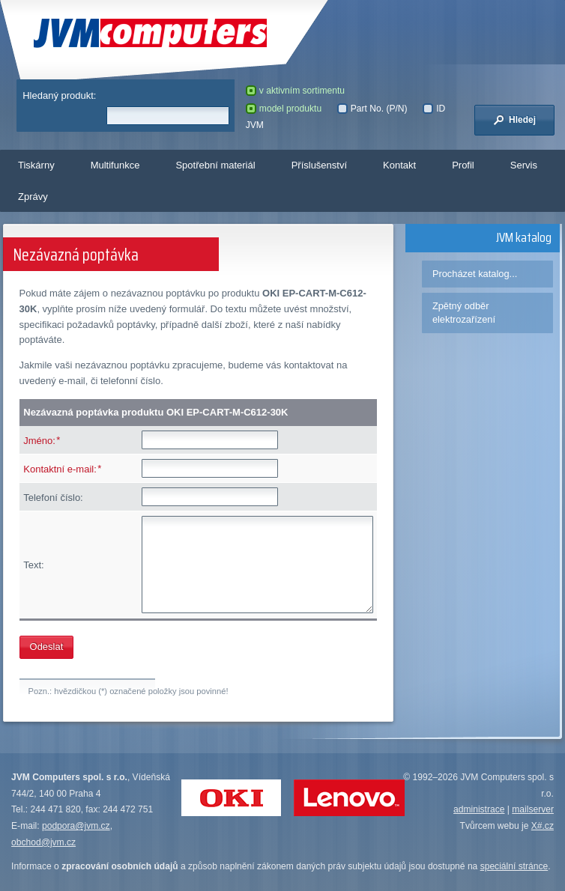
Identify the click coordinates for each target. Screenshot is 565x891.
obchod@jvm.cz (43, 842)
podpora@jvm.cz (76, 826)
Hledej (515, 120)
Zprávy (33, 196)
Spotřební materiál (215, 165)
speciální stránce (514, 866)
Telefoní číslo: (53, 497)
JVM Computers (150, 33)
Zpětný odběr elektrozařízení (463, 312)
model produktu (283, 108)
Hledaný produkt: (59, 95)
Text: (33, 565)
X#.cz (542, 826)
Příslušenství (319, 165)
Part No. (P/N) (372, 108)
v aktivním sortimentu (295, 90)
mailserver (533, 809)
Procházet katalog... (474, 273)
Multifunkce (115, 165)
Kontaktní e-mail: (60, 469)
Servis (523, 165)
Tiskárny (36, 165)
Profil (463, 165)
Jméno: (39, 440)
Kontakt (399, 165)
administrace (478, 809)
